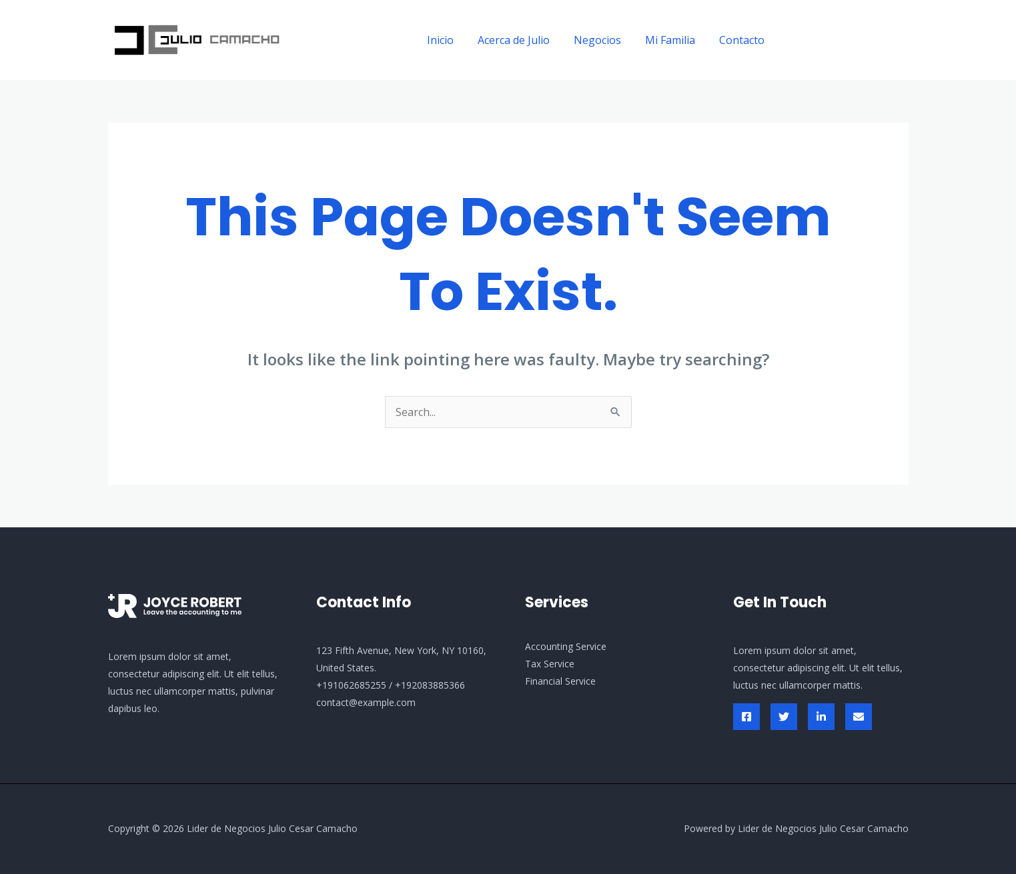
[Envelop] (858, 716)
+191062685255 (351, 685)
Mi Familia (674, 40)
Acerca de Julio (523, 40)
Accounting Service (565, 646)
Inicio (452, 40)
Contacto (743, 40)
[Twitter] (784, 716)
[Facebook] (746, 716)
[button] (849, 40)
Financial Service (560, 681)
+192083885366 (430, 685)
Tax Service (549, 663)
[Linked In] (821, 716)
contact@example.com (366, 702)
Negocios (604, 40)
